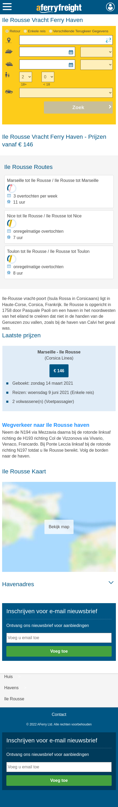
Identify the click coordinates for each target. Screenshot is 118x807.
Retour (15, 31)
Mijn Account (110, 6)
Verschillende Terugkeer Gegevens (80, 31)
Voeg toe (59, 651)
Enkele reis (37, 31)
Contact (59, 714)
